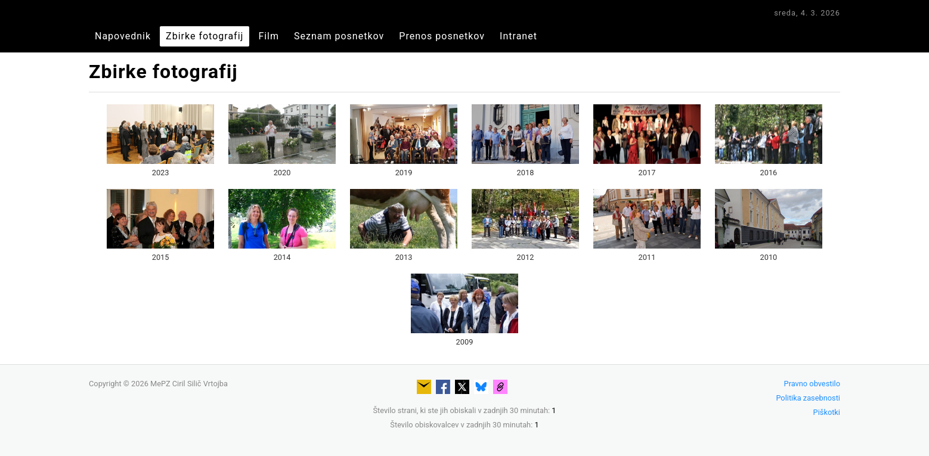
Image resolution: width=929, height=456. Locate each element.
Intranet (518, 36)
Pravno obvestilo (812, 383)
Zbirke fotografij (204, 36)
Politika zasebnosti (808, 397)
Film (268, 36)
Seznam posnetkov (339, 36)
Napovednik (123, 36)
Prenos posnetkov (442, 36)
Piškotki (826, 412)
